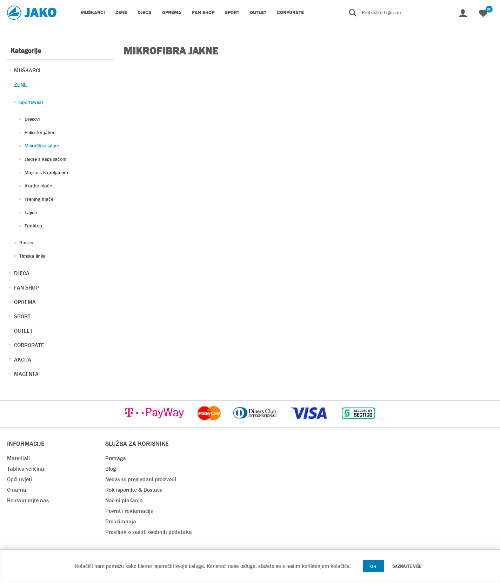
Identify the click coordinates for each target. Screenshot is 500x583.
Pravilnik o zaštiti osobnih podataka (148, 532)
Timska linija (32, 256)
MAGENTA (26, 374)
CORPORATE (29, 345)
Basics (26, 242)
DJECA (21, 273)
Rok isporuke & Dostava (134, 489)
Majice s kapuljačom (46, 172)
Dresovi (32, 119)
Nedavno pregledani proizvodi (140, 479)
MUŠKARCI (27, 70)
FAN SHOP (26, 287)
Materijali (18, 458)
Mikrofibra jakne (42, 146)
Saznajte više (406, 566)
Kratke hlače (38, 186)
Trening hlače (39, 199)
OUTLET (23, 330)
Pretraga (115, 458)
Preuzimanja (120, 521)
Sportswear (31, 102)
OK (373, 566)
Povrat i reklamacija (129, 511)
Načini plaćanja (124, 500)
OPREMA (25, 302)
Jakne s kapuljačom (46, 159)
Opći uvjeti (19, 479)
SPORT (22, 316)
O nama (16, 489)
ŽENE (20, 84)
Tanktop (33, 226)
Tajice (31, 212)
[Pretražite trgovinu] (398, 12)
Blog (110, 468)
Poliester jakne (40, 132)
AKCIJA (22, 359)
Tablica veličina (25, 468)
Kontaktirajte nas (28, 500)
